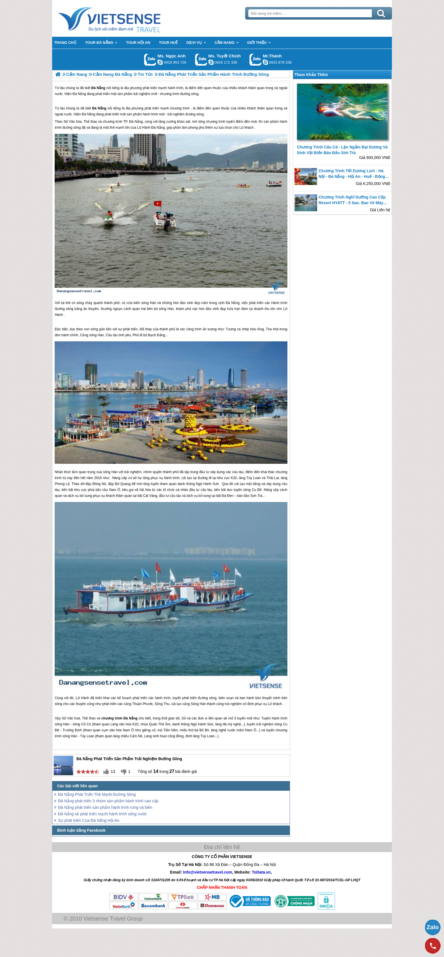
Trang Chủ (123, 18)
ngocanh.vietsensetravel (160, 62)
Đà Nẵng (99, 108)
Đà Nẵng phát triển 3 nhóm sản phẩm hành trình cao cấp (108, 801)
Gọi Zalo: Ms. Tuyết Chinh (201, 59)
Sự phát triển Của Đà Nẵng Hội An (88, 820)
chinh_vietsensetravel (211, 62)
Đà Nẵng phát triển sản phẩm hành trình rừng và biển (105, 807)
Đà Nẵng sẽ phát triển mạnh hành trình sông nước (102, 814)
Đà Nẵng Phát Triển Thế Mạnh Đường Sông (97, 794)
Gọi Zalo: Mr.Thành (255, 59)
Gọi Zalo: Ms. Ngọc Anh (150, 59)
